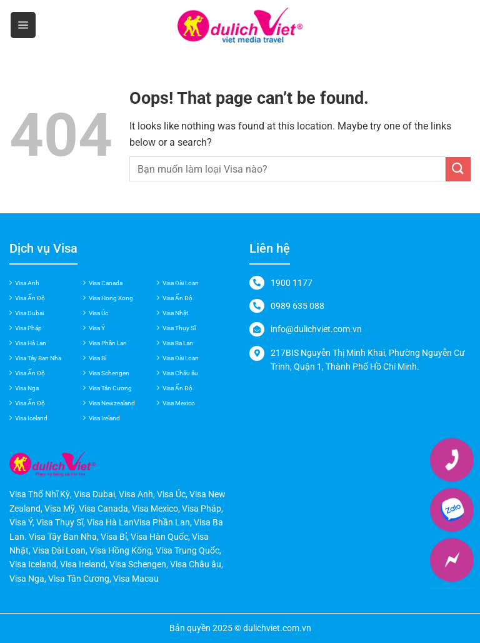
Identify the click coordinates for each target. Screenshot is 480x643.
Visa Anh (27, 283)
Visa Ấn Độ (30, 298)
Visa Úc (98, 313)
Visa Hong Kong (111, 298)
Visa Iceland (31, 418)
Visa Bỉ (97, 358)
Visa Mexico (178, 403)
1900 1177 (291, 283)
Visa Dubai (29, 313)
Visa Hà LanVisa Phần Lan (138, 522)
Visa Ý (97, 328)
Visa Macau (136, 579)
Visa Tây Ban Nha (38, 358)
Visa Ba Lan (177, 343)
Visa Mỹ (59, 509)
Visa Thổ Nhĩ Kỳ (39, 494)
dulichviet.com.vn (277, 628)
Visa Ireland (104, 418)
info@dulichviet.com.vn (316, 329)
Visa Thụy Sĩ (179, 328)
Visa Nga (27, 388)
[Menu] (23, 25)
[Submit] (458, 169)
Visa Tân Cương (110, 388)
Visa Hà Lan (30, 343)
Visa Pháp (28, 328)
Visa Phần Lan (108, 343)
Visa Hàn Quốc (159, 537)
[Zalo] (452, 510)
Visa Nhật (175, 313)
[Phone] (452, 460)
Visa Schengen (109, 373)
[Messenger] (452, 560)
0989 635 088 (297, 306)
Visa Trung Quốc (187, 550)
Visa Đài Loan (180, 283)
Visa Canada (105, 283)
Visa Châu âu (180, 373)
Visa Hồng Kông (120, 550)
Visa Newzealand (112, 403)
